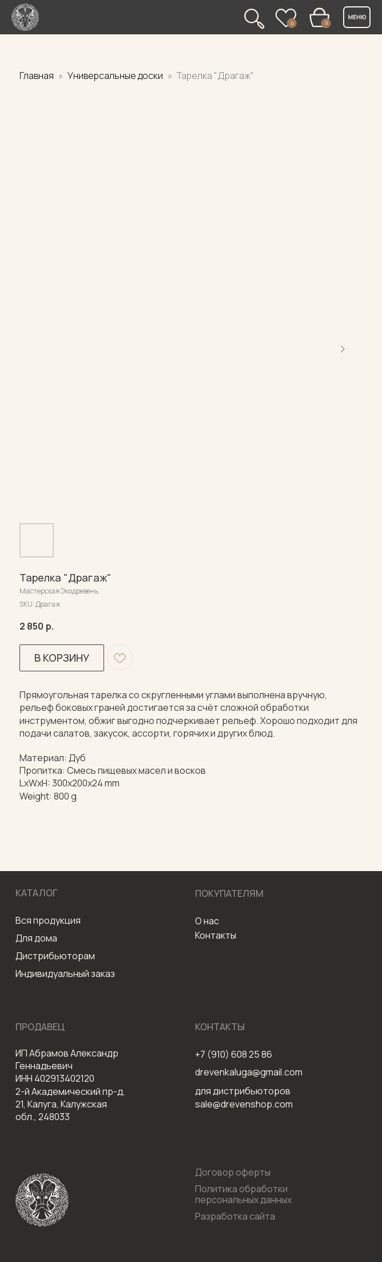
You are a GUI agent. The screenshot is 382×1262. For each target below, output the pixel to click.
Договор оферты (232, 1172)
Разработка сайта (235, 1216)
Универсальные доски (116, 75)
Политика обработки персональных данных (243, 1194)
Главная (36, 75)
